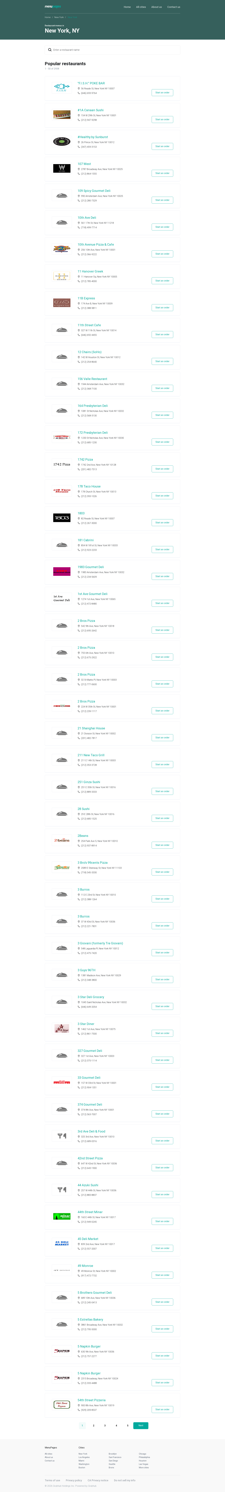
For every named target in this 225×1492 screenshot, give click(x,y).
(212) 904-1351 (89, 1087)
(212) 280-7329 (89, 200)
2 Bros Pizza (86, 621)
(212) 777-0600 (89, 684)
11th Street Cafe (89, 325)
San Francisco (115, 1457)
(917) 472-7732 (89, 1275)
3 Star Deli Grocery (91, 997)
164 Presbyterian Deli (93, 406)
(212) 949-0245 (89, 1222)
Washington (84, 1464)
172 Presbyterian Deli (93, 432)
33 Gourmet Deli (89, 1077)
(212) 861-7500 (89, 1033)
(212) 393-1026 (89, 496)
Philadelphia (144, 1457)
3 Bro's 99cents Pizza (93, 862)
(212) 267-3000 (89, 523)
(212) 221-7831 (89, 926)
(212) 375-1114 (89, 1060)
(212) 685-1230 (89, 442)
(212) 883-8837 (89, 1195)
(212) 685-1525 (89, 818)
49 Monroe (85, 1266)
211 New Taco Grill (91, 755)
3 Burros (84, 889)
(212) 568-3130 (89, 415)
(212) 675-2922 (89, 657)
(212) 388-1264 (89, 899)
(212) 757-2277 (89, 1356)
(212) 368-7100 (89, 388)
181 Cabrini (86, 540)
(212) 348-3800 (89, 980)
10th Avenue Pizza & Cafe (96, 244)
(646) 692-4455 (89, 335)
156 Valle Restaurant (92, 379)
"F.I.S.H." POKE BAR (91, 83)
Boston (82, 1467)
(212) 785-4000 (89, 281)
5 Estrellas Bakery (90, 1319)
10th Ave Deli (87, 217)
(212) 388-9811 (89, 308)
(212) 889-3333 (89, 792)
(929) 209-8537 (89, 1410)
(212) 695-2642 (89, 630)
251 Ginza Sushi (89, 782)
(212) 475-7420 (89, 953)
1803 (81, 513)
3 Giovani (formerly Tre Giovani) (100, 943)
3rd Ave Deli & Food (91, 1131)
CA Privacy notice (98, 1480)
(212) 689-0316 (89, 1141)
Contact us (173, 6)
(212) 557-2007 (89, 1248)
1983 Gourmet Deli (91, 567)
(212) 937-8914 (89, 845)
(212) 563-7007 (89, 1114)
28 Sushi (84, 809)
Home (127, 6)
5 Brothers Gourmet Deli (95, 1292)
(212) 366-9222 (89, 254)
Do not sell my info (124, 1480)
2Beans (83, 836)
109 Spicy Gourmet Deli (94, 191)
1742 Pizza (85, 459)
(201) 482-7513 (89, 469)
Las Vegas (143, 1464)
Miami (81, 1461)
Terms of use (52, 1480)
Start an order (162, 92)
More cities (144, 1467)
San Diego (113, 1461)
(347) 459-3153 (89, 147)
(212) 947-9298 (89, 120)
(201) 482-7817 (89, 738)
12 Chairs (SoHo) (90, 352)
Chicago (142, 1454)
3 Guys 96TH (86, 970)
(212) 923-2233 (89, 550)
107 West (84, 164)
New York (59, 17)
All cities (141, 6)
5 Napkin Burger (89, 1346)
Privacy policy (74, 1480)
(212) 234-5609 (89, 577)
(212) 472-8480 (89, 603)
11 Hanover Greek (90, 271)
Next (140, 1425)
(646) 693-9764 (89, 93)
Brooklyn (113, 1454)
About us (156, 6)
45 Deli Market (88, 1239)
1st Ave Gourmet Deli (92, 594)
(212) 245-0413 (89, 1302)
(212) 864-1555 (89, 173)
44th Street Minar (90, 1212)
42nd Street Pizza (90, 1158)
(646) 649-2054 (89, 1007)
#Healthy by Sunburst (93, 137)
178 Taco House (89, 486)
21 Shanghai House (91, 728)
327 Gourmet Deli (90, 1051)
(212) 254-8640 (89, 362)
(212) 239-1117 (89, 711)
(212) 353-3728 (89, 765)
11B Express (86, 298)
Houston (143, 1461)
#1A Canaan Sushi (91, 110)
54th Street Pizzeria (92, 1400)
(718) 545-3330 (89, 872)
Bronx (111, 1467)
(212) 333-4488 (89, 1383)
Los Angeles (84, 1457)
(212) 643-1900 (89, 1168)
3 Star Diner (86, 1024)
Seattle (112, 1464)
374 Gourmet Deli (90, 1104)
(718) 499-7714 (89, 227)
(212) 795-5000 (89, 1329)
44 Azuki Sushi (88, 1185)
